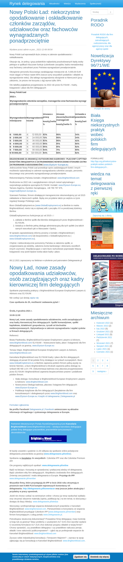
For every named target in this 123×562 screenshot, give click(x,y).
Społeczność (95, 3)
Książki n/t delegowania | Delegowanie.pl (56, 396)
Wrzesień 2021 (103, 343)
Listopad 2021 (103, 334)
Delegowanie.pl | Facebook (41, 409)
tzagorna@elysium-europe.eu (23, 191)
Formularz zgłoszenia (19, 405)
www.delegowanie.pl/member (23, 478)
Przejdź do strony (102, 108)
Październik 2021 (104, 337)
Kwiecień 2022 (103, 323)
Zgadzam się (80, 557)
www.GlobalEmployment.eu (48, 205)
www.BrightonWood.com (68, 178)
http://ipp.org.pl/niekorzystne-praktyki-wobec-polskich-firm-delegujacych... (104, 164)
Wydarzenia (80, 3)
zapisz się (34, 298)
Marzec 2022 (102, 326)
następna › (102, 371)
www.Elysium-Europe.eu (56, 164)
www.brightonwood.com (35, 509)
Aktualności (54, 3)
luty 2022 (101, 328)
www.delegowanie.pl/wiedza (45, 501)
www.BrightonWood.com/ (21, 343)
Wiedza (67, 3)
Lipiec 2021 (102, 349)
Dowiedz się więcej (100, 557)
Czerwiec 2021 (103, 352)
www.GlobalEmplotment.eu (22, 363)
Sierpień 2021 (103, 346)
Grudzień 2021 (103, 331)
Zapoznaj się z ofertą (102, 215)
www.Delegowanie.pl (52, 514)
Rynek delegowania (27, 3)
